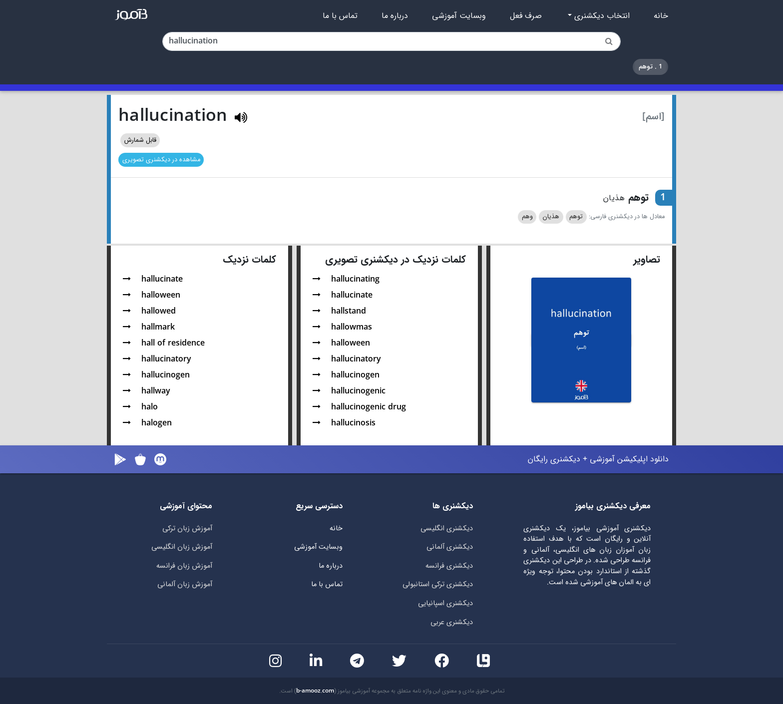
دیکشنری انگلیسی (446, 528)
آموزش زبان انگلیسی (181, 547)
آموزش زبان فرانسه (184, 566)
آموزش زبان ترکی (187, 528)
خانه (661, 16)
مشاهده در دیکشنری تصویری (161, 160)
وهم (527, 217)
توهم (576, 217)
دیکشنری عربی (451, 622)
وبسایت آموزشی (459, 16)
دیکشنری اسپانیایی (445, 603)
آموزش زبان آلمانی (184, 584)
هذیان (551, 217)
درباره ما (395, 16)
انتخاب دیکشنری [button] (601, 16)
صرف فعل (526, 16)
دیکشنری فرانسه (449, 566)
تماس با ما (340, 16)
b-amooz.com (315, 691)
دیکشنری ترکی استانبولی (437, 584)
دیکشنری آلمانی (449, 547)
